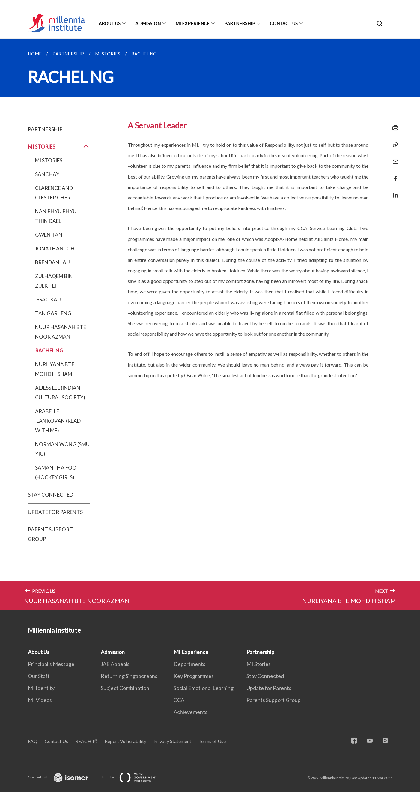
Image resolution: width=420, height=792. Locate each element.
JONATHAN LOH (55, 248)
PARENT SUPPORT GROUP (50, 534)
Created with (63, 777)
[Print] (393, 128)
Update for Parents (268, 688)
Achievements (190, 712)
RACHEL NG (49, 350)
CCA (179, 700)
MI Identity (41, 688)
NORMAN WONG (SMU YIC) (62, 449)
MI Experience (192, 23)
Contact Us (284, 23)
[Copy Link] (393, 145)
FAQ (32, 741)
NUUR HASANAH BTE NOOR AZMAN (60, 332)
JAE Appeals (115, 664)
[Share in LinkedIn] (393, 191)
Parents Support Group (273, 700)
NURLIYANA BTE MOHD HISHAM (54, 369)
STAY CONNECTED (50, 494)
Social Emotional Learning (204, 688)
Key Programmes (194, 676)
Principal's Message (51, 664)
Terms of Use (212, 741)
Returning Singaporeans (129, 676)
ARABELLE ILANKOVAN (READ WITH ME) (58, 421)
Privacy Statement (172, 741)
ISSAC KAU (48, 299)
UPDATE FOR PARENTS (55, 512)
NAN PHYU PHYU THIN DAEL (55, 216)
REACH (83, 741)
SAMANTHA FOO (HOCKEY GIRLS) (55, 472)
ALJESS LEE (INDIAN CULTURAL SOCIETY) (60, 392)
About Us (110, 23)
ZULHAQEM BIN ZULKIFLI (54, 281)
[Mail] (393, 158)
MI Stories (258, 664)
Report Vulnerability (125, 741)
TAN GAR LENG (53, 313)
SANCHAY (47, 174)
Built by (134, 777)
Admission (148, 23)
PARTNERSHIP (45, 129)
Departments (189, 664)
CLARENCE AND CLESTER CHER (54, 193)
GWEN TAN (48, 235)
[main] (210, 324)
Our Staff (39, 676)
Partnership (239, 23)
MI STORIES (59, 147)
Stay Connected (265, 676)
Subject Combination (125, 688)
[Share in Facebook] (393, 175)
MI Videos (40, 700)
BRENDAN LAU (52, 262)
